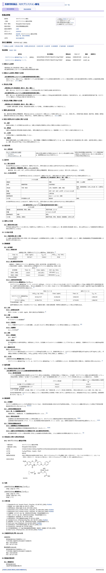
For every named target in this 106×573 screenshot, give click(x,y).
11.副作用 (47, 46)
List (66, 5)
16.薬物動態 (54, 46)
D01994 (18, 34)
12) (30, 405)
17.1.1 (17, 80)
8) (66, 353)
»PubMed (49, 504)
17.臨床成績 (62, 46)
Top (69, 5)
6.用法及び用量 (19, 46)
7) (15, 337)
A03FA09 (18, 31)
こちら (72, 22)
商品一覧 (18, 35)
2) (36, 267)
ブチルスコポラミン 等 (14, 156)
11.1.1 (57, 115)
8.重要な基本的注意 (29, 46)
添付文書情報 (10, 9)
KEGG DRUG (11, 569)
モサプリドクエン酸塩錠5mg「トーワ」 (16, 60)
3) (33, 287)
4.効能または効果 (8, 46)
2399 (17, 29)
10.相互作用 (40, 46)
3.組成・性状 (12, 50)
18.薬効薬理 (70, 46)
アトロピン (11, 154)
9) (23, 394)
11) (29, 405)
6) (18, 329)
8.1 (80, 170)
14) (79, 418)
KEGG (65, 19)
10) (27, 405)
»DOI (40, 524)
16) (49, 427)
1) (55, 252)
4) (45, 311)
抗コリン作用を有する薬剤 (14, 152)
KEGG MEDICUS (21, 569)
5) (81, 324)
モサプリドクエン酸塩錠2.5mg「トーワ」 (16, 57)
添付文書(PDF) (20, 38)
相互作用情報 (26, 35)
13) (78, 418)
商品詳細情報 (27, 9)
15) (99, 420)
